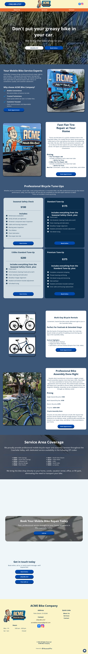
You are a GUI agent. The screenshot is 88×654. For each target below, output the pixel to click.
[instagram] (82, 4)
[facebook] (79, 4)
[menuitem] (17, 9)
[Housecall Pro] (47, 648)
